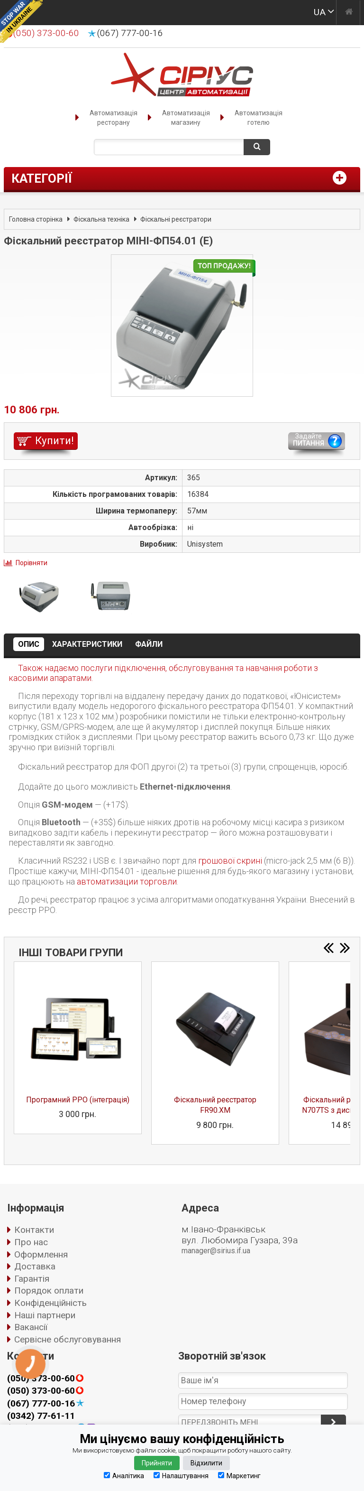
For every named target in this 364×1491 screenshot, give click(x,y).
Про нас (31, 1242)
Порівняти (31, 563)
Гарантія (31, 1278)
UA (320, 12)
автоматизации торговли (127, 881)
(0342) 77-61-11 (41, 1415)
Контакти (34, 1229)
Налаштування (181, 1475)
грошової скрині (230, 861)
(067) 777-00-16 (130, 33)
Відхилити (206, 1463)
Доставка (34, 1266)
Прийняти (157, 1463)
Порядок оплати (48, 1290)
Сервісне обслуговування (67, 1339)
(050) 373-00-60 (41, 1391)
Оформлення (41, 1254)
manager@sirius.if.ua (216, 1250)
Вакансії (30, 1327)
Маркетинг (239, 1475)
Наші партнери (44, 1315)
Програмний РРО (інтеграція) (77, 1099)
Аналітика (124, 1475)
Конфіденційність (50, 1302)
